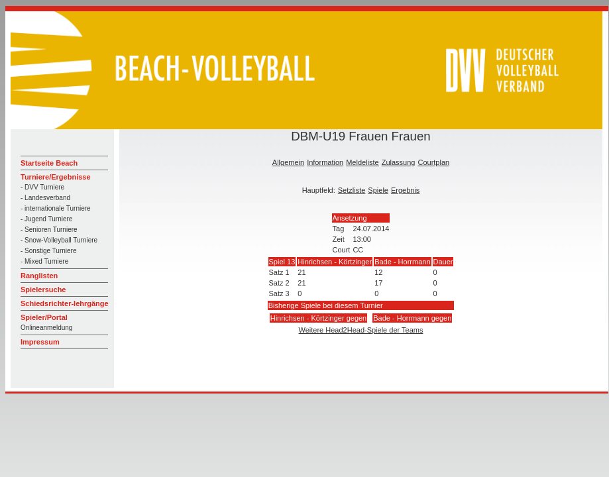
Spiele (378, 190)
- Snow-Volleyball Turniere (59, 240)
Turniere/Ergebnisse (56, 177)
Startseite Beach (49, 163)
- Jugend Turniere (46, 219)
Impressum (40, 342)
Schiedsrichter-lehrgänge (65, 303)
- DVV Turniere (42, 187)
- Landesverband (45, 197)
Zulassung (398, 162)
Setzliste (352, 190)
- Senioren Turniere (49, 229)
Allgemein (288, 162)
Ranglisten (39, 276)
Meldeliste (362, 162)
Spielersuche (43, 289)
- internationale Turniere (56, 208)
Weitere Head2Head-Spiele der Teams (361, 330)
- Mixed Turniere (44, 261)
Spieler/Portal (44, 317)
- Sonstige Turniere (49, 250)
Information (325, 162)
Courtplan (433, 162)
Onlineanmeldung (46, 327)
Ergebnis (405, 190)
